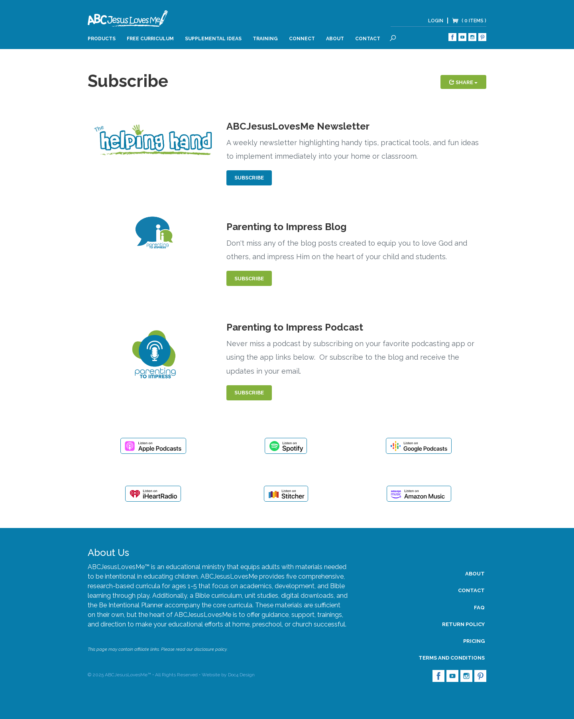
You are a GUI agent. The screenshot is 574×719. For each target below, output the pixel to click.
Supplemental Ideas (213, 38)
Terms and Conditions (452, 658)
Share (463, 82)
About (335, 38)
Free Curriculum (150, 38)
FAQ (479, 608)
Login (435, 21)
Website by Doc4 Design (228, 675)
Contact (367, 38)
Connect (302, 38)
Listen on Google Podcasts (419, 446)
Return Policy (463, 624)
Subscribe (249, 178)
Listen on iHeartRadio (153, 494)
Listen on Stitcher (286, 494)
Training (265, 38)
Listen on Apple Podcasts (153, 446)
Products (102, 38)
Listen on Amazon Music (419, 494)
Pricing (474, 641)
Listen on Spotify (286, 446)
